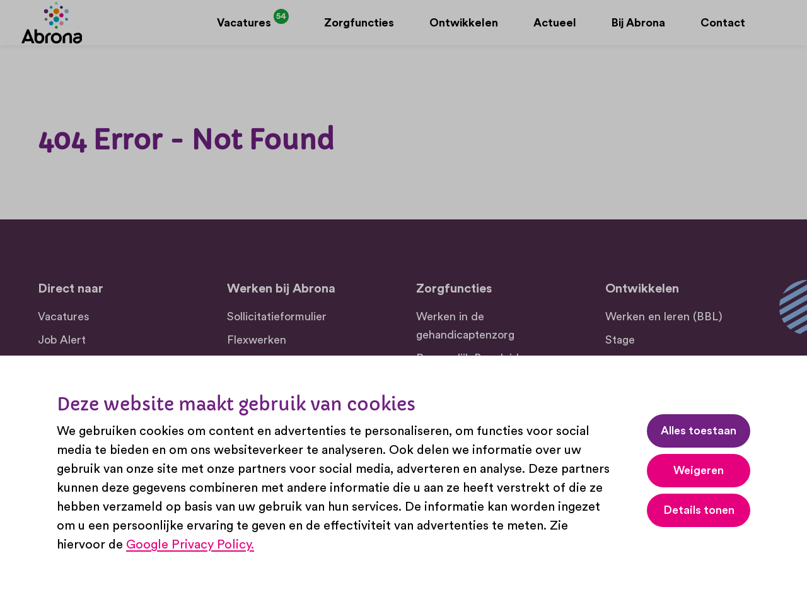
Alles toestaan (698, 430)
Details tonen (698, 510)
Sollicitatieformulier (277, 316)
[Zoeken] (761, 30)
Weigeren (698, 470)
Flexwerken (256, 339)
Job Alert (62, 339)
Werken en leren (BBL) (664, 316)
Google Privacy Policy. (190, 544)
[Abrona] (68, 31)
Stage (620, 339)
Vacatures (64, 316)
